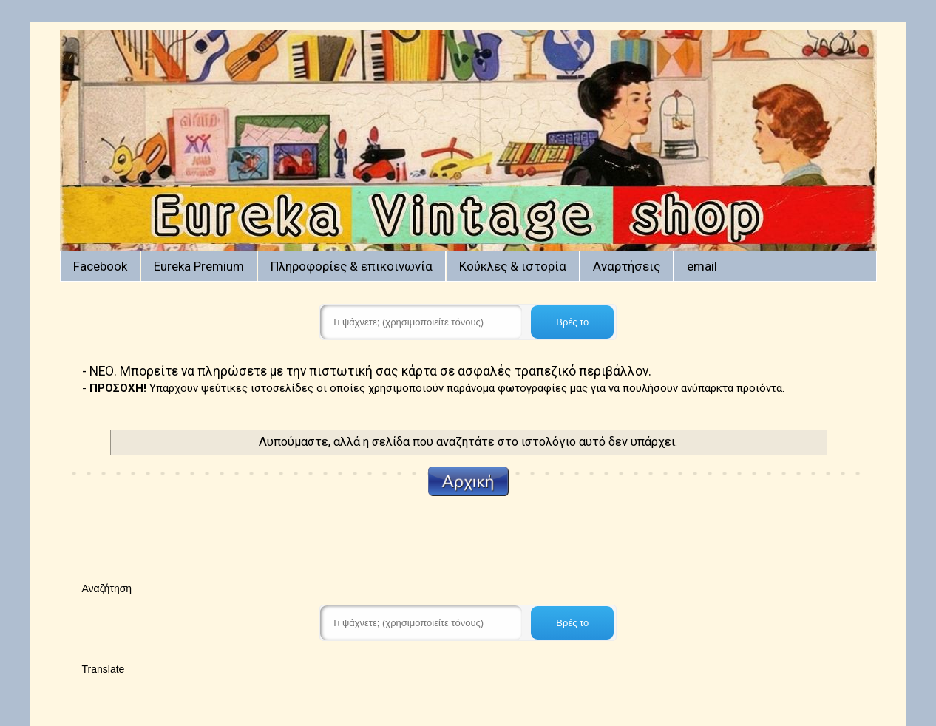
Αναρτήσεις (626, 266)
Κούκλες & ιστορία (512, 266)
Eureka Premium (199, 266)
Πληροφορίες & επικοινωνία (352, 266)
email (702, 266)
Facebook (100, 266)
